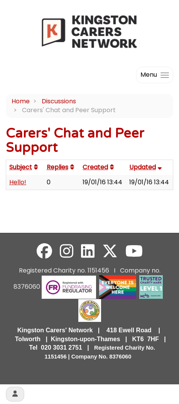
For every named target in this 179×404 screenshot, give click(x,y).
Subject (24, 167)
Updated (146, 167)
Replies (61, 167)
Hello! (17, 182)
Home (21, 101)
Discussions (59, 101)
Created (99, 167)
